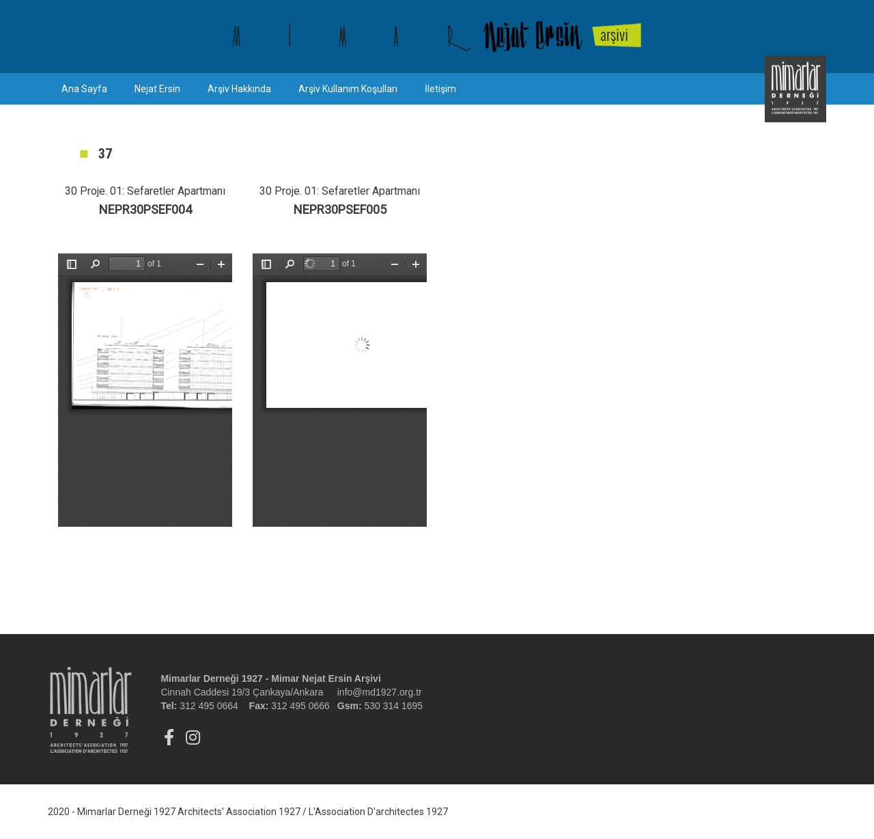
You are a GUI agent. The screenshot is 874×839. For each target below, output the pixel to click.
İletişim (440, 88)
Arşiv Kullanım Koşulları (347, 88)
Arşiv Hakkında (239, 88)
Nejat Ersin (157, 88)
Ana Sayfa (84, 88)
